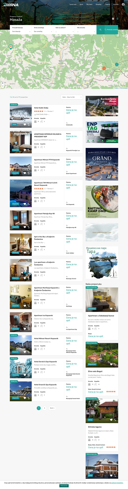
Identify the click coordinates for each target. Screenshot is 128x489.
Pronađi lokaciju (17, 28)
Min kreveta (81, 28)
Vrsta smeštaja (39, 28)
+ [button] (2, 83)
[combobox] (20, 32)
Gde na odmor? (61, 28)
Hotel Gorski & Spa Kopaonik (45, 362)
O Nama (107, 4)
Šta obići (89, 4)
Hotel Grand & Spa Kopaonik (45, 385)
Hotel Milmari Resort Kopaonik (46, 338)
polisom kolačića (117, 483)
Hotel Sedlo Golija (41, 108)
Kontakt (116, 4)
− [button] (2, 86)
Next (52, 408)
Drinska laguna (95, 427)
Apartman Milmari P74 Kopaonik (47, 160)
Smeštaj (98, 4)
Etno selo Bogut (95, 371)
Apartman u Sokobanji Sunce (101, 316)
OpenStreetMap (124, 88)
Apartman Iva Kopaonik (43, 315)
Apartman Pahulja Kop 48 (44, 214)
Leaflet (116, 88)
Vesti (81, 4)
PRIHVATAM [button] (64, 486)
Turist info (72, 4)
